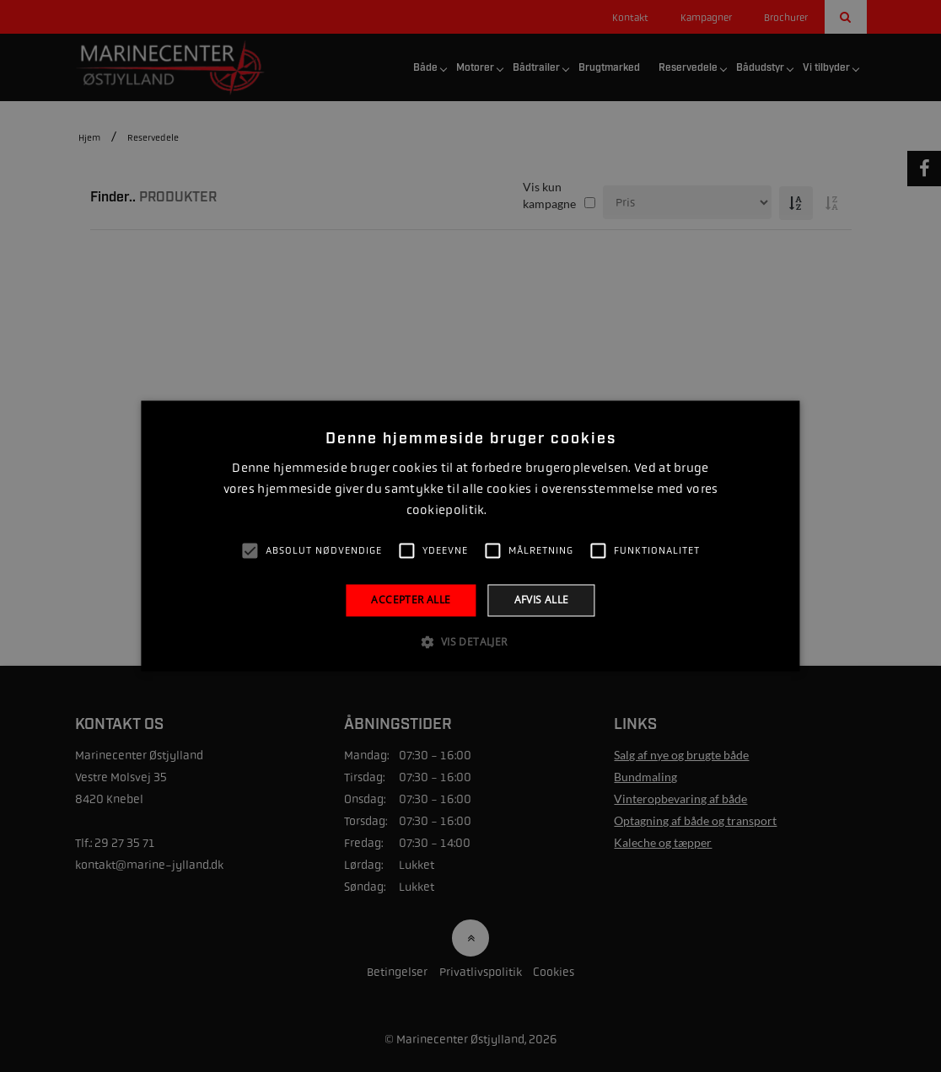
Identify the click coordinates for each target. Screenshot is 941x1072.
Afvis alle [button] (541, 599)
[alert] (470, 536)
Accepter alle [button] (410, 599)
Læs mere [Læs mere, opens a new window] (512, 510)
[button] (470, 642)
